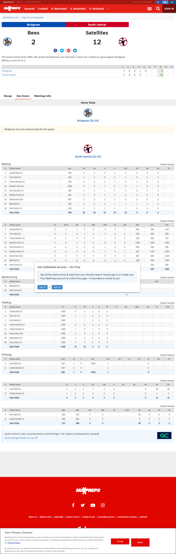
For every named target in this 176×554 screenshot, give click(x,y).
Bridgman (33, 25)
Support (144, 517)
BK (149, 410)
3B (147, 168)
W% (92, 359)
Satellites (97, 32)
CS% (167, 307)
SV (148, 359)
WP (90, 410)
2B (137, 168)
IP (67, 384)
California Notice (106, 517)
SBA (156, 281)
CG (129, 359)
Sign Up (57, 287)
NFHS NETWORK (33, 2)
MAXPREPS (9, 2)
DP (107, 307)
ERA (63, 359)
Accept (120, 541)
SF (55, 225)
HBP (93, 225)
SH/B (66, 225)
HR (158, 168)
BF (157, 384)
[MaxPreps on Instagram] (172, 2)
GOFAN (20, 2)
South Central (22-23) (88, 156)
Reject (140, 542)
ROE (105, 225)
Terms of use (88, 517)
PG (169, 359)
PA (84, 168)
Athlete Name (15, 168)
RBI (125, 168)
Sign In (42, 287)
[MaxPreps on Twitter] (165, 2)
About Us (33, 517)
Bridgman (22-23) (88, 120)
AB (94, 168)
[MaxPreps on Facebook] (158, 2)
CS (157, 307)
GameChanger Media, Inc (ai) (21, 437)
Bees (33, 32)
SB (148, 307)
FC (115, 225)
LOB (124, 225)
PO (84, 307)
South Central (97, 25)
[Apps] (149, 8)
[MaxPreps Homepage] (88, 490)
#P (139, 410)
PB (126, 307)
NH (158, 359)
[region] (88, 541)
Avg (69, 168)
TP (116, 307)
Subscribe (58, 517)
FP (63, 307)
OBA (63, 410)
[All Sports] (109, 8)
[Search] (158, 8)
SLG (152, 225)
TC (75, 307)
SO (139, 359)
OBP (137, 225)
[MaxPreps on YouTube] (93, 505)
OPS (166, 225)
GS (169, 168)
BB (77, 225)
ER (93, 384)
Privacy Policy (73, 517)
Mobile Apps (45, 517)
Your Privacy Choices (127, 517)
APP (108, 359)
